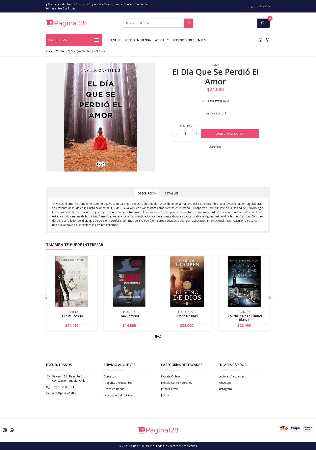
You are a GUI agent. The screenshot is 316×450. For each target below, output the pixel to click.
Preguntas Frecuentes (118, 383)
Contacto (110, 376)
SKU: (204, 101)
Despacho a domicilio (118, 395)
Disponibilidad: (214, 113)
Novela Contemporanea (176, 383)
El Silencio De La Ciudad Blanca (244, 317)
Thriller (60, 51)
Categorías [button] (74, 40)
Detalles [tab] (171, 193)
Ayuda (159, 40)
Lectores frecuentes (231, 376)
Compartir (215, 147)
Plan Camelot (129, 316)
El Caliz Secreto (71, 316)
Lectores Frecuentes (189, 40)
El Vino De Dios (187, 316)
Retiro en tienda (138, 40)
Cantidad (186, 125)
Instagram (225, 389)
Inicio (49, 51)
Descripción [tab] (147, 193)
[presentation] (46, 297)
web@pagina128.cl (64, 393)
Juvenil (165, 395)
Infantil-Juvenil (170, 389)
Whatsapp (225, 383)
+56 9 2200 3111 (63, 387)
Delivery (113, 40)
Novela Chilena (171, 376)
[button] (156, 336)
